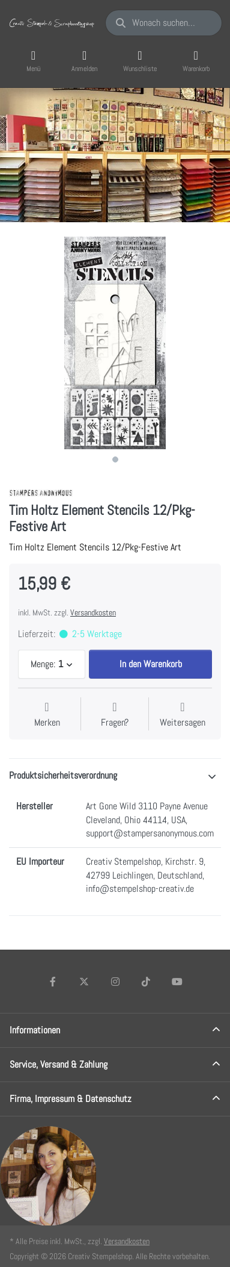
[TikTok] (146, 981)
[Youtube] (177, 981)
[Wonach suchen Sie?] (163, 23)
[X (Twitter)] (84, 981)
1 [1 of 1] (115, 459)
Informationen (35, 1030)
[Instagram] (115, 981)
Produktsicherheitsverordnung (63, 775)
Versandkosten (93, 612)
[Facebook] (53, 981)
